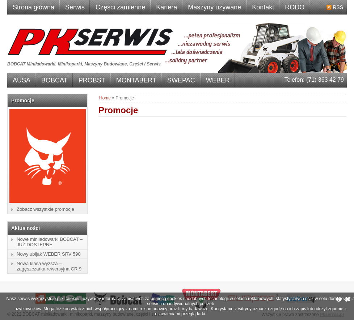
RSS (338, 7)
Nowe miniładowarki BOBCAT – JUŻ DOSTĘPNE (50, 241)
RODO (294, 7)
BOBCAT (54, 80)
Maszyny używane (214, 7)
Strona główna (33, 7)
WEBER (218, 80)
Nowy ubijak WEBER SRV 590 (49, 254)
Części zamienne (120, 7)
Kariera (166, 7)
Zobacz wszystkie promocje (45, 209)
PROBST (92, 80)
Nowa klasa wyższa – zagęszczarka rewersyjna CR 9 (49, 266)
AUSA (21, 80)
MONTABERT (136, 80)
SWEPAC (181, 80)
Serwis (75, 7)
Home (105, 98)
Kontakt (263, 7)
